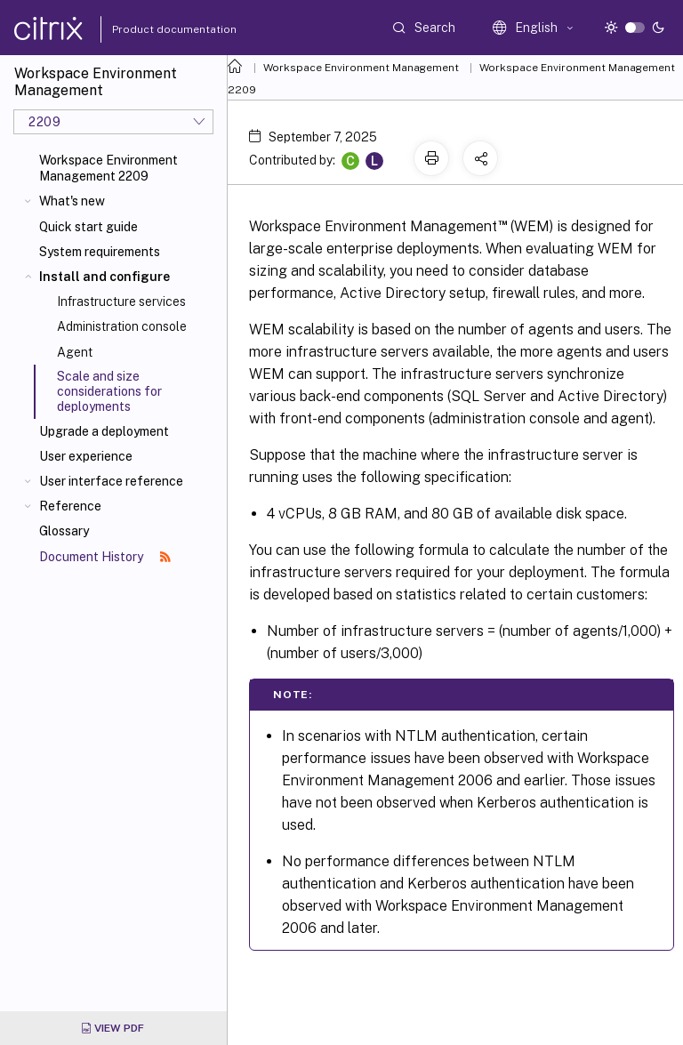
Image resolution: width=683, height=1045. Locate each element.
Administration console (122, 326)
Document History (105, 557)
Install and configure (104, 276)
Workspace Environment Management (361, 67)
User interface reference (111, 481)
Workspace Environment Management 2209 (108, 168)
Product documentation (152, 29)
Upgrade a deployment (104, 431)
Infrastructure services (121, 301)
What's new (72, 201)
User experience (86, 456)
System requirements (99, 252)
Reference (70, 506)
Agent (74, 352)
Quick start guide (88, 227)
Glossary (64, 531)
